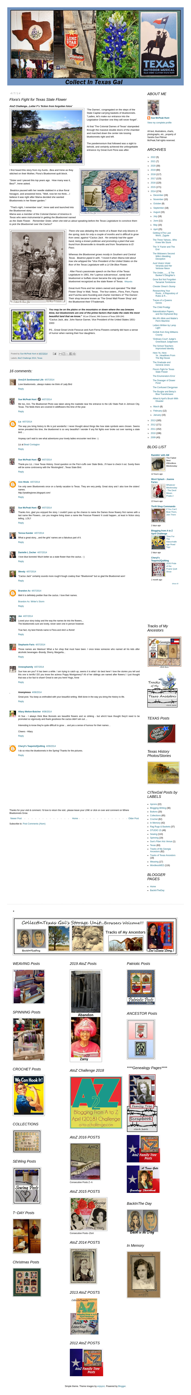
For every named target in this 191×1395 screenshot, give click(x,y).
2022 (153, 157)
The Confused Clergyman (165, 387)
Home (75, 818)
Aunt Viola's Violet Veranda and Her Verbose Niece (162, 266)
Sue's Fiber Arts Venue (161, 841)
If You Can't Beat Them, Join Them (171, 512)
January (157, 415)
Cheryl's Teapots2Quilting (31, 746)
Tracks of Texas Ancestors (162, 855)
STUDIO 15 (155, 830)
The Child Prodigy (161, 307)
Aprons (153, 804)
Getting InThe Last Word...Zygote (162, 234)
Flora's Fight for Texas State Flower (163, 370)
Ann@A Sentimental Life (30, 379)
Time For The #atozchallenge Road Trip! (171, 541)
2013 (153, 420)
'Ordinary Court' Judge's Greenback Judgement (165, 340)
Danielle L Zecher (27, 552)
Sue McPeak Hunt (27, 399)
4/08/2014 (36, 692)
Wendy (21, 571)
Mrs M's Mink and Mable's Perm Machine (165, 319)
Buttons (154, 811)
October (157, 203)
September (159, 208)
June (156, 220)
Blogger (122, 1386)
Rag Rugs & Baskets (160, 826)
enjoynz (101, 1386)
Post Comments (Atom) (34, 823)
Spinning (154, 838)
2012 (153, 424)
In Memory (155, 823)
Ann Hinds (23, 482)
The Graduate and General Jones (161, 363)
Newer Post (16, 818)
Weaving (154, 861)
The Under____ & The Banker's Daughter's (164, 274)
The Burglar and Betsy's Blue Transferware (164, 392)
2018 (153, 174)
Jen (20, 616)
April (155, 229)
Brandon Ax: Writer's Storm (31, 601)
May (155, 225)
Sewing (153, 834)
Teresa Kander (25, 533)
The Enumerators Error (164, 376)
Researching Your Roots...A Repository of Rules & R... (165, 293)
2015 (153, 187)
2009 (153, 437)
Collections (155, 815)
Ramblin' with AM (160, 455)
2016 (153, 182)
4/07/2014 (49, 379)
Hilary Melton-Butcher (29, 711)
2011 (153, 429)
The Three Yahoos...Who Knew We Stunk (165, 241)
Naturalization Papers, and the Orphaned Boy (165, 312)
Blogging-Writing (158, 808)
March (156, 406)
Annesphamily (25, 667)
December (158, 195)
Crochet (154, 819)
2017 (153, 178)
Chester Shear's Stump (164, 286)
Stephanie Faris (26, 644)
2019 (153, 170)
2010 (153, 433)
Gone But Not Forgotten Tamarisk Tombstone (164, 280)
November (158, 199)
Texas (39, 358)
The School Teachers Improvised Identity (163, 347)
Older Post (133, 818)
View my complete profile (159, 122)
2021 (153, 161)
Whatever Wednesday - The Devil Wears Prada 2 (171, 490)
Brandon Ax (24, 591)
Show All (175, 584)
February (158, 410)
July (155, 216)
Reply (21, 389)
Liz (19, 421)
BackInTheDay (157, 890)
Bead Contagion (32, 444)
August (157, 212)
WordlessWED (157, 865)
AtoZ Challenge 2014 (27, 358)
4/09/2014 (51, 746)
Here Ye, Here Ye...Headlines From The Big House (164, 355)
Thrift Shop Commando (163, 506)
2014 (153, 191)
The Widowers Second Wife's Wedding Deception (164, 256)
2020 (153, 165)
